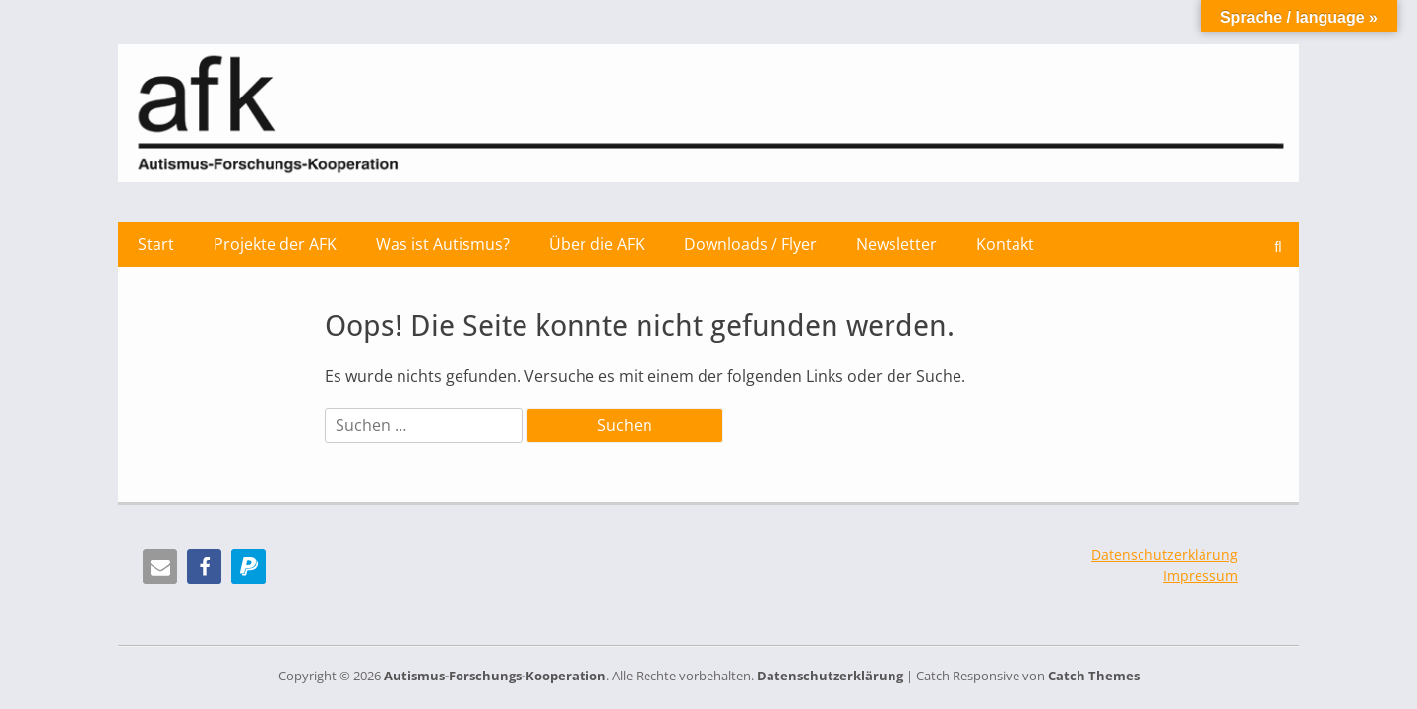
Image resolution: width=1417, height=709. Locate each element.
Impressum (1200, 575)
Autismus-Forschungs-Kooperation (495, 675)
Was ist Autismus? (443, 244)
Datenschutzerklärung (1164, 555)
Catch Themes (1094, 675)
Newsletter (896, 244)
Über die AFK (597, 244)
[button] (160, 566)
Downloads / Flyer (750, 244)
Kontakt (1005, 244)
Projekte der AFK (275, 244)
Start (156, 244)
